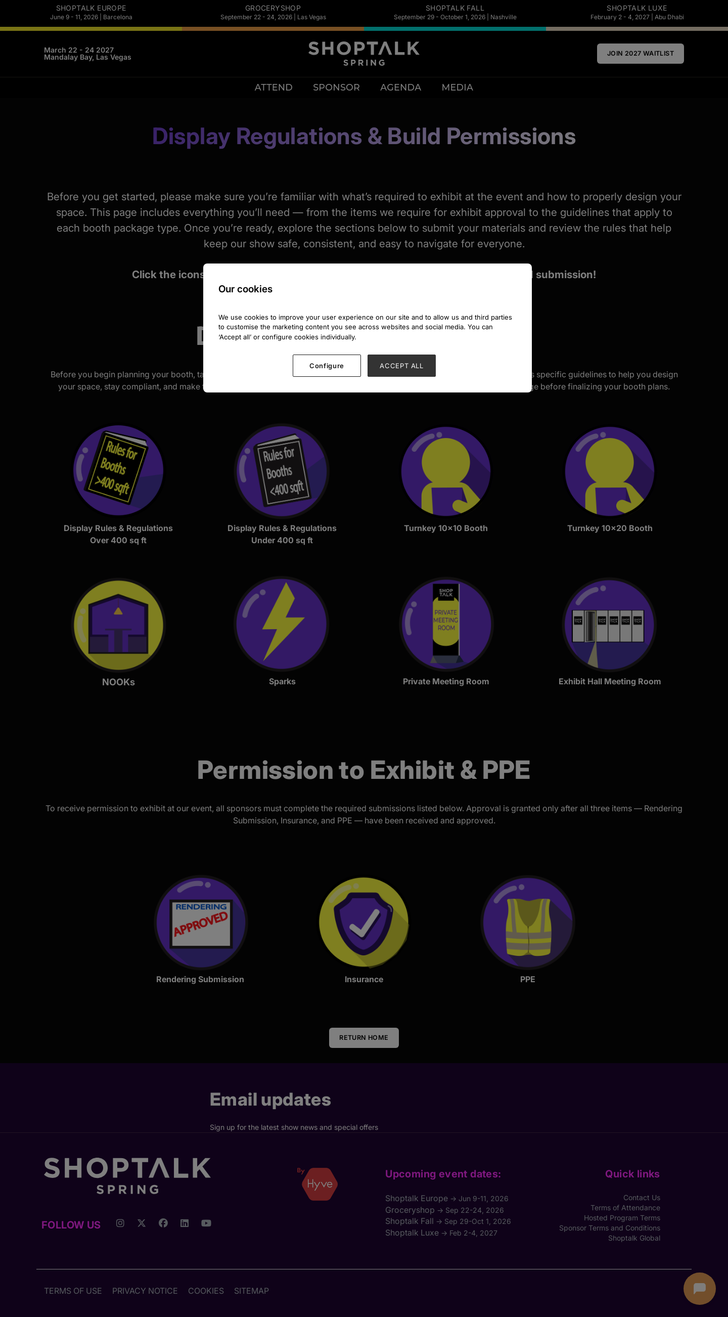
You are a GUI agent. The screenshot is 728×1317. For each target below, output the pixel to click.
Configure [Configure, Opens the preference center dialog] (326, 366)
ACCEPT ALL (402, 366)
